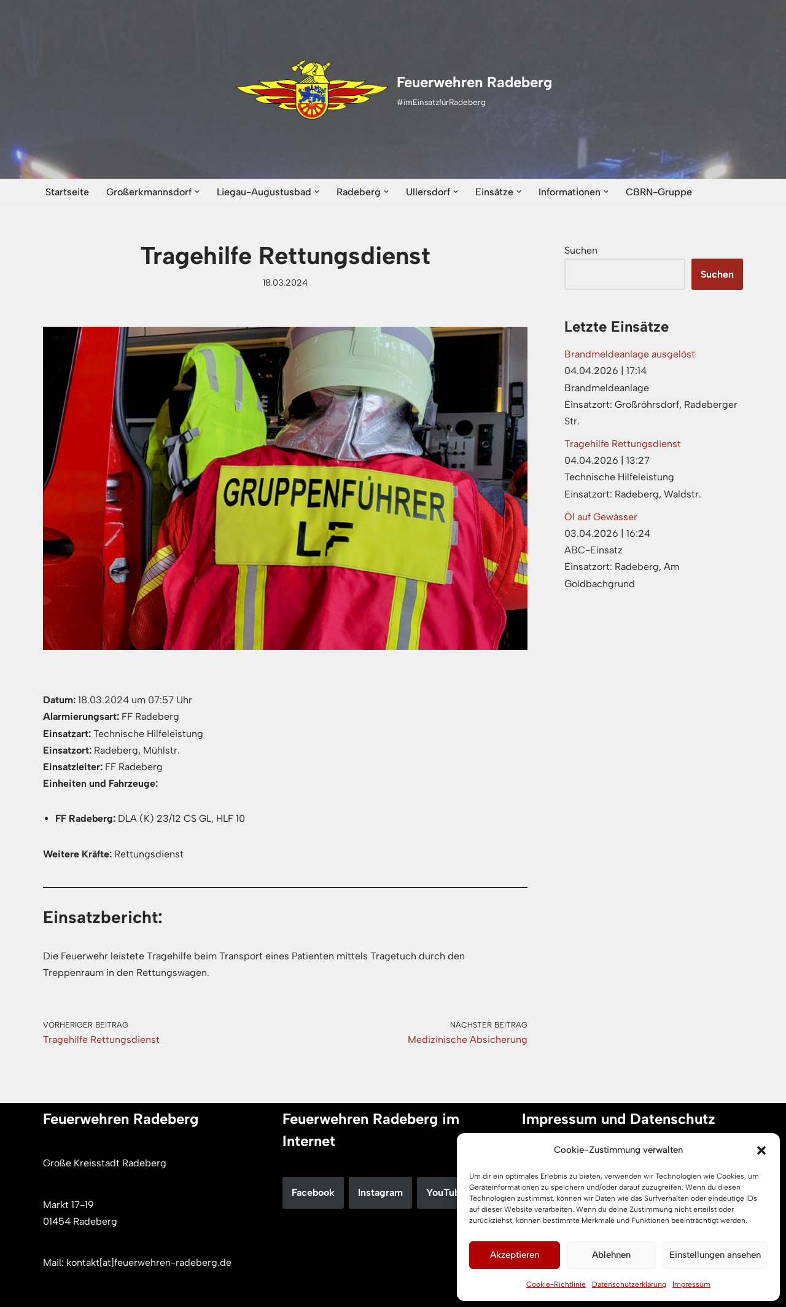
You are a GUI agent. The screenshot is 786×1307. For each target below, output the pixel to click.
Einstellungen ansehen (715, 1254)
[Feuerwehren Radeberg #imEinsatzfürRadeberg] (393, 90)
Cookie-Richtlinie (556, 1284)
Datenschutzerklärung (629, 1284)
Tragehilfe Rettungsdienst (622, 444)
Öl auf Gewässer (600, 517)
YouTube (445, 1192)
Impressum (691, 1284)
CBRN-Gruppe (659, 192)
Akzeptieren (514, 1254)
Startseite (67, 192)
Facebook (313, 1192)
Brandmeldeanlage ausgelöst (629, 354)
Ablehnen (611, 1254)
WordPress (169, 1291)
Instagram (380, 1192)
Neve (54, 1291)
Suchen (580, 250)
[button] (761, 1150)
